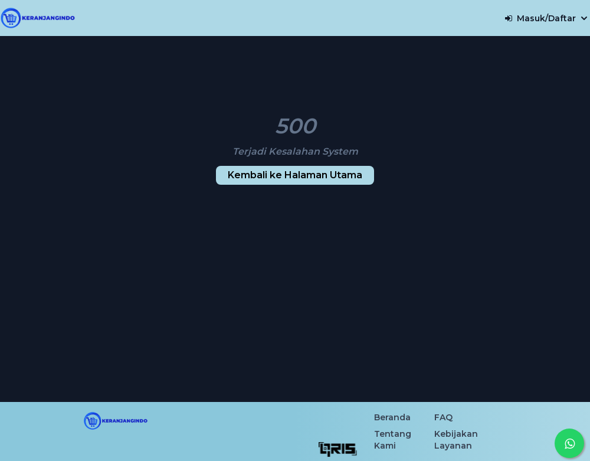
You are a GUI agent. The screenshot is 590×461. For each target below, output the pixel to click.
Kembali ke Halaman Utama (295, 175)
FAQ (443, 417)
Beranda (392, 417)
